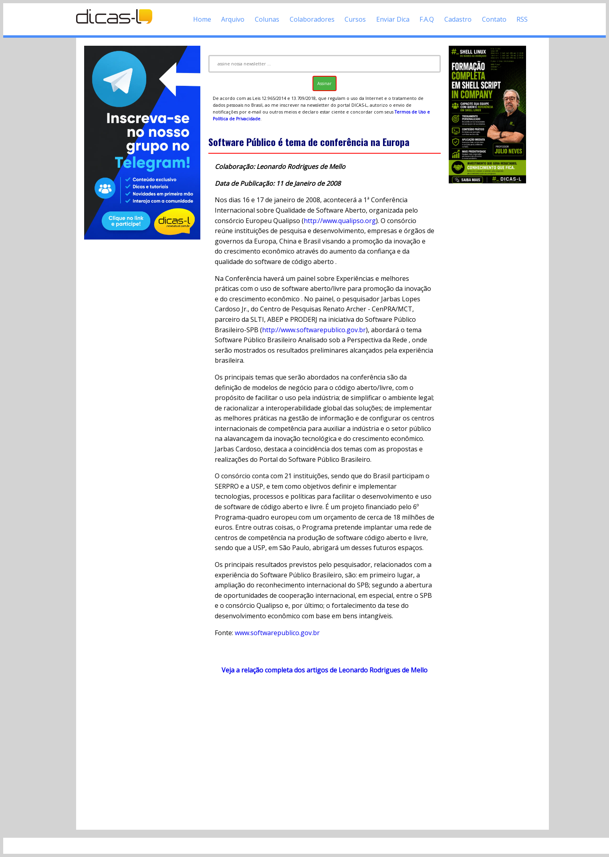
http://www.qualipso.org (340, 220)
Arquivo (232, 19)
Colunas (267, 19)
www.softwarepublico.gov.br (277, 632)
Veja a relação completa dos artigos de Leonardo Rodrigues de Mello (325, 670)
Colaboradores (312, 19)
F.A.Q (426, 19)
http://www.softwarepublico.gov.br (314, 329)
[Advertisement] (324, 752)
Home (202, 19)
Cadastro (458, 19)
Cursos (355, 19)
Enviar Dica (392, 19)
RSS (522, 19)
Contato (494, 19)
